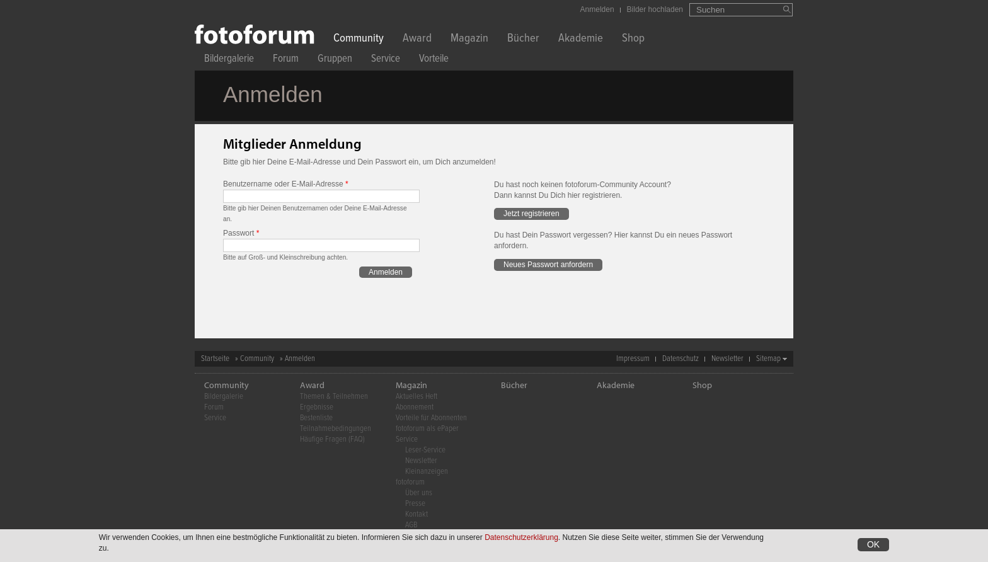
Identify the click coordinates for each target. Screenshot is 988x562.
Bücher (523, 39)
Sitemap (768, 358)
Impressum (633, 358)
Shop (633, 39)
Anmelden (597, 9)
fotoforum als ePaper (427, 428)
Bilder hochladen (655, 9)
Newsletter (727, 358)
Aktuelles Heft (416, 396)
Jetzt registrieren (531, 213)
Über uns (418, 493)
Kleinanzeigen (426, 471)
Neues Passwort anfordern (548, 264)
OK (873, 545)
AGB (411, 525)
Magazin (469, 39)
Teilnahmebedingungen (335, 428)
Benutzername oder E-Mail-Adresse (285, 184)
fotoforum (410, 482)
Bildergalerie (229, 60)
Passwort (241, 233)
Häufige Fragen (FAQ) (332, 439)
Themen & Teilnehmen (334, 396)
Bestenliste (316, 418)
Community (358, 39)
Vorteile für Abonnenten (431, 418)
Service (385, 60)
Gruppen (335, 60)
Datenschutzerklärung (521, 538)
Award (417, 39)
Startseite (215, 358)
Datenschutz (680, 358)
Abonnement (415, 407)
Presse (415, 503)
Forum (286, 60)
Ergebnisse (316, 407)
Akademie (580, 39)
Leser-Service (425, 450)
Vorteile (434, 60)
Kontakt (416, 514)
